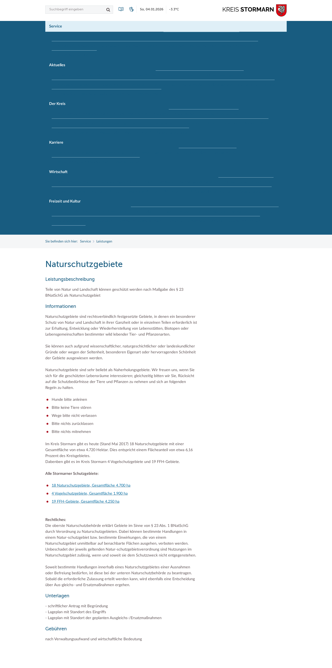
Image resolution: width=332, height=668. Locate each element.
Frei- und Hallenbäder (73, 211)
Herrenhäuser (105, 211)
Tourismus (174, 221)
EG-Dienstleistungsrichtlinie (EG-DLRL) (123, 182)
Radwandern (240, 211)
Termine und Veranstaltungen (140, 221)
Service (55, 26)
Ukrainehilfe (66, 94)
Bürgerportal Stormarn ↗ (76, 36)
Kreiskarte (161, 114)
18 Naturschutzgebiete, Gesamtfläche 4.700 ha (91, 486)
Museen (184, 211)
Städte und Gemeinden (221, 123)
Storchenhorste (267, 211)
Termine (269, 84)
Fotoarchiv (169, 75)
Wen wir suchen (128, 162)
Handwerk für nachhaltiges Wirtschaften (188, 182)
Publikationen (173, 46)
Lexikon (152, 46)
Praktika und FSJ (224, 152)
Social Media (192, 84)
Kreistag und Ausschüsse (220, 114)
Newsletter (137, 84)
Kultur (126, 211)
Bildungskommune (142, 75)
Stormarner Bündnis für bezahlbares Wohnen (124, 191)
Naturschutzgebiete (210, 211)
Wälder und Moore (71, 230)
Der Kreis (57, 104)
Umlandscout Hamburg (205, 221)
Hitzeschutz (192, 75)
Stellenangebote (220, 84)
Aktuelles (57, 65)
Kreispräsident (185, 114)
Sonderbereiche (160, 123)
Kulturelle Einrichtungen (155, 211)
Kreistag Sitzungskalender (76, 84)
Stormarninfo (247, 84)
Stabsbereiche (188, 123)
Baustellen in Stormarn (106, 75)
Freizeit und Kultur (65, 201)
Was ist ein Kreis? (138, 132)
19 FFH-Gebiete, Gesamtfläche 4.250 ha (85, 502)
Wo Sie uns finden (203, 46)
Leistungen (133, 46)
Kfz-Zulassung (228, 36)
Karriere (56, 143)
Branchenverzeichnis (72, 182)
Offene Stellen (195, 152)
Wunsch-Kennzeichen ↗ (240, 46)
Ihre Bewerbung (112, 152)
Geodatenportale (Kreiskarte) (190, 36)
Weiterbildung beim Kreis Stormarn (83, 162)
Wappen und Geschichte (75, 132)
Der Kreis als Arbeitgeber (75, 152)
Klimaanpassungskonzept (225, 75)
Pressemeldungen (164, 84)
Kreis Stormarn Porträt (131, 114)
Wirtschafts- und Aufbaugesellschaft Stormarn (198, 191)
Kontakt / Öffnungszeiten (76, 46)
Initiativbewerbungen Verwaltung (154, 152)
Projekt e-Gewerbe (71, 191)
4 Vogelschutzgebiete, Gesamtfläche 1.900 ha (90, 494)
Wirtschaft (58, 172)
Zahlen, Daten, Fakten (172, 132)
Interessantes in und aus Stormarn (82, 114)
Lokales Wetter (112, 84)
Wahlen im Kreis (256, 123)
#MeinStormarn (149, 94)
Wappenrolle (109, 132)
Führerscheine (110, 36)
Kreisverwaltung (113, 123)
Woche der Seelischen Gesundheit (106, 94)
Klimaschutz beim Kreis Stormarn (249, 182)
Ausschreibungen (70, 75)
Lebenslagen (110, 46)
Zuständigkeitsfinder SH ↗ (77, 55)
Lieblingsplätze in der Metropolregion (85, 221)
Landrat (137, 123)
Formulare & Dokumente (145, 36)
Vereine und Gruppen (244, 221)
